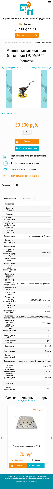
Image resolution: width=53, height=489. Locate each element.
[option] (26, 437)
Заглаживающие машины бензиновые (18, 43)
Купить (27, 141)
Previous (9, 89)
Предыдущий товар (13, 68)
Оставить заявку (24, 35)
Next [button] (52, 438)
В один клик (37, 465)
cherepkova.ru (32, 481)
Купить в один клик (28, 148)
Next (44, 89)
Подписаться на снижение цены (25, 176)
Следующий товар (40, 68)
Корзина (28, 24)
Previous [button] (2, 438)
